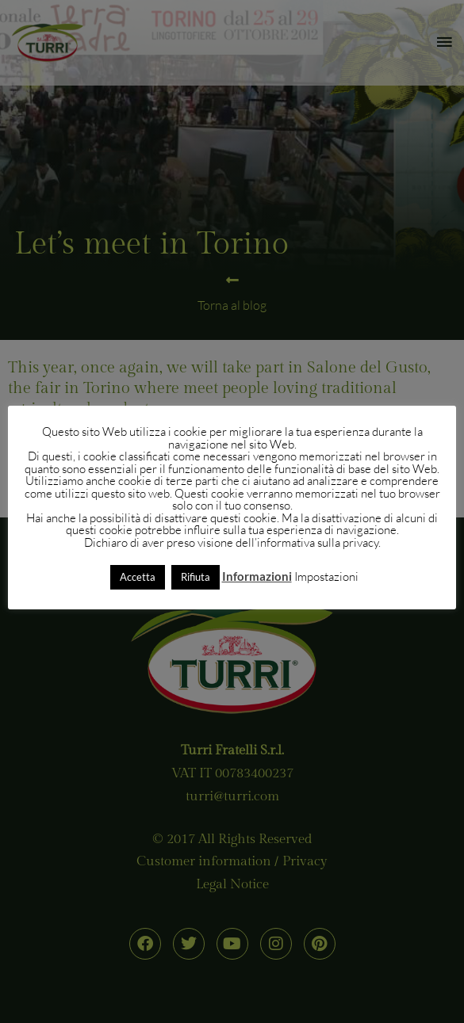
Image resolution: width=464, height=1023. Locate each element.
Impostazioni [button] (326, 576)
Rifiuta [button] (195, 577)
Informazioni (257, 576)
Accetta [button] (137, 577)
